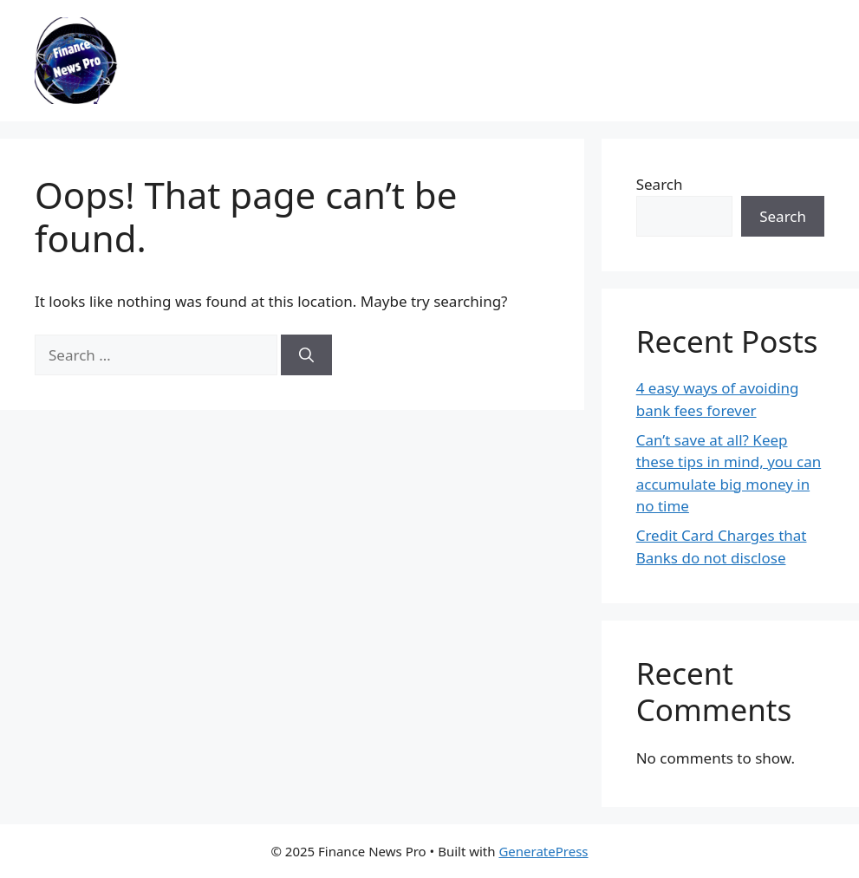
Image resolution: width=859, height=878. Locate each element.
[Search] (306, 355)
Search (659, 184)
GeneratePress (543, 851)
